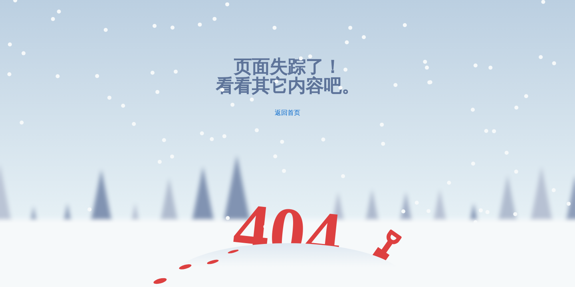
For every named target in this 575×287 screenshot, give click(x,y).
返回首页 (287, 112)
